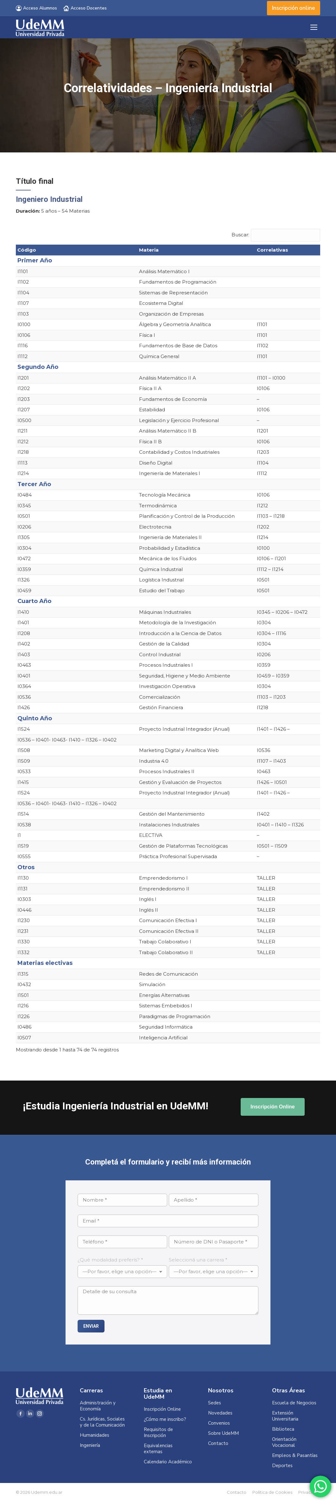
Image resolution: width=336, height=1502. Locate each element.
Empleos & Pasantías (295, 1456)
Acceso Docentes (85, 8)
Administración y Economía (98, 1406)
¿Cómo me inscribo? (165, 1419)
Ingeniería (90, 1445)
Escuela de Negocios (294, 1403)
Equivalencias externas (158, 1449)
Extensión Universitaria (285, 1416)
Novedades (220, 1413)
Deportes (282, 1466)
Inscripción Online (162, 1409)
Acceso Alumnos (36, 8)
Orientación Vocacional (284, 1442)
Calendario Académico (168, 1462)
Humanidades (94, 1435)
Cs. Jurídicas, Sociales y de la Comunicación (102, 1422)
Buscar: (240, 235)
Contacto (218, 1444)
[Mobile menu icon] (313, 27)
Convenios (219, 1423)
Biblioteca (283, 1429)
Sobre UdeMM (223, 1433)
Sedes (214, 1403)
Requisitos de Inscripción (158, 1433)
